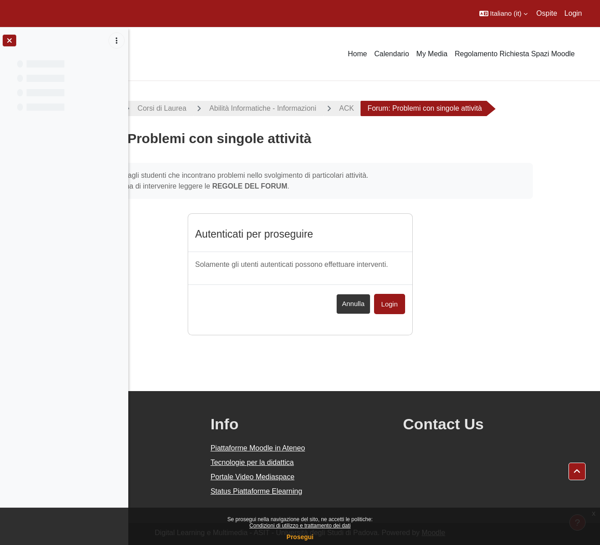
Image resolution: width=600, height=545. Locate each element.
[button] (503, 13)
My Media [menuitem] (431, 54)
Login (573, 13)
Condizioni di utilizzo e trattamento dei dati (300, 525)
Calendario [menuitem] (391, 54)
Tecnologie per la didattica (337, 462)
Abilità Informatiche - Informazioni (347, 108)
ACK (431, 108)
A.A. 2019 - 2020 (172, 108)
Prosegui (300, 536)
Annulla (417, 303)
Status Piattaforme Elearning (342, 491)
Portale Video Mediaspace (338, 477)
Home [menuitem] (357, 54)
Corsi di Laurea (246, 108)
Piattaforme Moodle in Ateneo (343, 448)
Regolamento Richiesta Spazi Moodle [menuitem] (515, 54)
